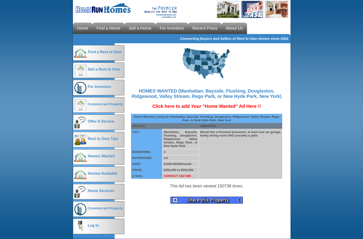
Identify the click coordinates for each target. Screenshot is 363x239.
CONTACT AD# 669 (177, 176)
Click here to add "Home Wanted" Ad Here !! (206, 106)
